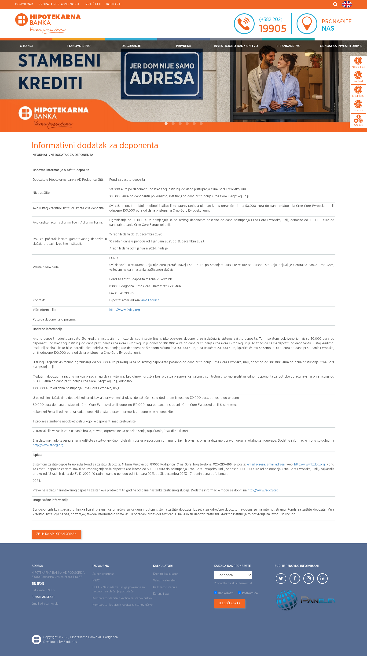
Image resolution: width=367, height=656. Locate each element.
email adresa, (257, 464)
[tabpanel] (183, 85)
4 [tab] (187, 123)
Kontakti (113, 4)
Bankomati (226, 593)
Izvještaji (93, 4)
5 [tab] (194, 123)
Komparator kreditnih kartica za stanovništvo (122, 604)
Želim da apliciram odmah (56, 534)
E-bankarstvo (288, 46)
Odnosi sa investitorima (341, 46)
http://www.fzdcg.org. (310, 464)
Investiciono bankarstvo (236, 46)
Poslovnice (250, 593)
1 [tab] (166, 123)
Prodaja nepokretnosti (59, 4)
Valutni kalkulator (164, 580)
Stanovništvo (79, 46)
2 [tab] (173, 123)
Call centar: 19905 (43, 590)
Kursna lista (161, 593)
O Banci (26, 46)
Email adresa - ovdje (45, 603)
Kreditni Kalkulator (165, 574)
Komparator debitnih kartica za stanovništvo (122, 598)
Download (24, 4)
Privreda (183, 46)
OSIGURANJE (131, 46)
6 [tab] (201, 123)
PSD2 (96, 580)
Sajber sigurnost (103, 574)
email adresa (150, 300)
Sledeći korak (229, 603)
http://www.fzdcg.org (124, 310)
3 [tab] (180, 123)
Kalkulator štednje (165, 587)
